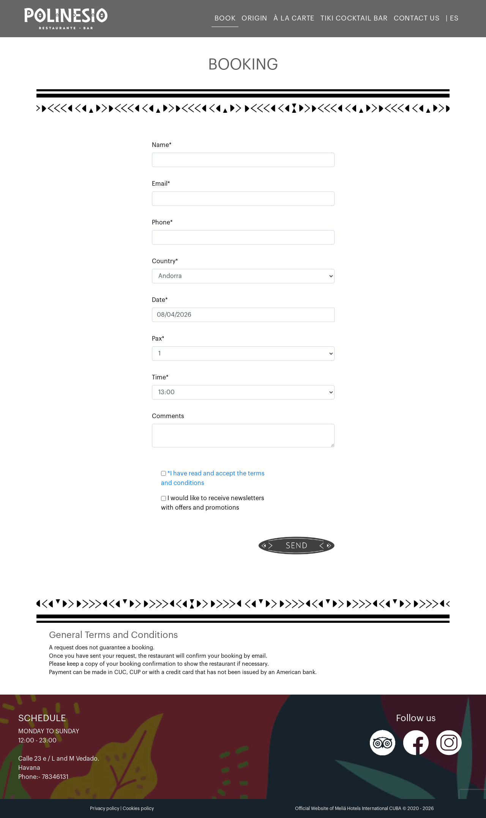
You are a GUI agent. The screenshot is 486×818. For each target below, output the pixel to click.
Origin (254, 18)
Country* (165, 261)
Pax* (158, 339)
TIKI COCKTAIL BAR (354, 18)
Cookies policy (138, 808)
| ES (452, 18)
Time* (160, 377)
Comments (168, 416)
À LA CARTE (293, 18)
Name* (162, 145)
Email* (161, 184)
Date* (160, 300)
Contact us (417, 18)
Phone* (162, 223)
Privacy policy (104, 808)
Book (225, 18)
